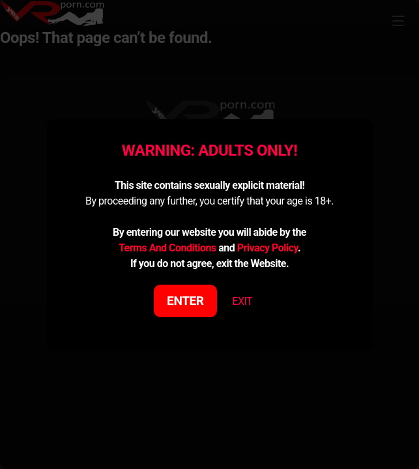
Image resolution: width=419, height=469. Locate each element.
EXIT (242, 301)
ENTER (185, 300)
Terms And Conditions (167, 248)
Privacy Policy (267, 248)
